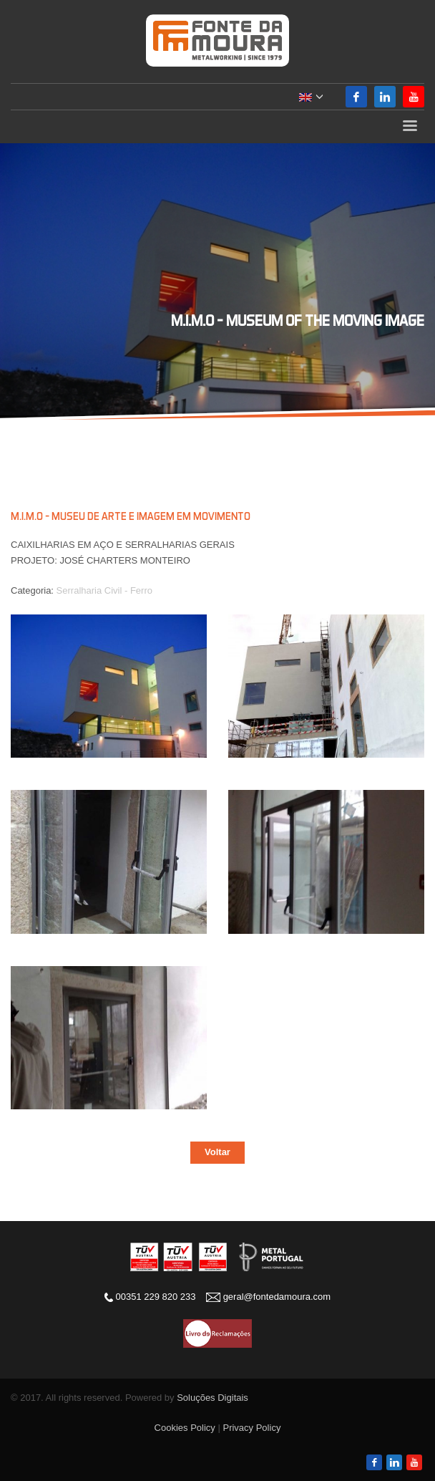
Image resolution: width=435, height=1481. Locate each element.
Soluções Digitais (212, 1397)
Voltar (217, 1152)
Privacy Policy (251, 1427)
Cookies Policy (185, 1427)
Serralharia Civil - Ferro (104, 590)
